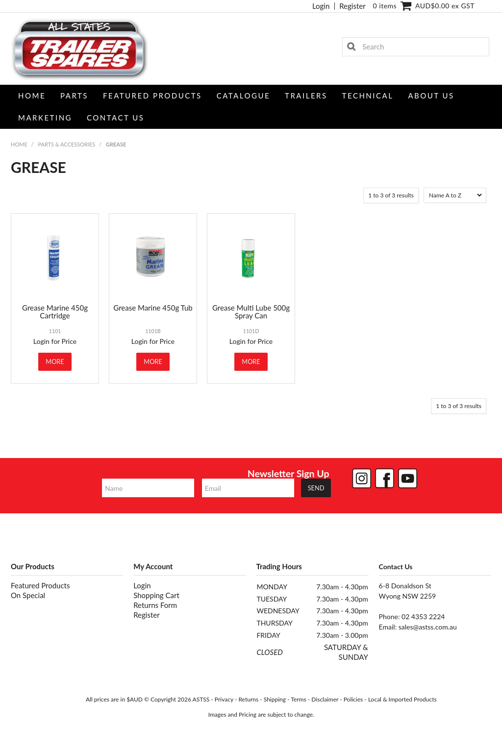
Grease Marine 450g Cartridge (55, 311)
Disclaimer (324, 699)
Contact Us (115, 117)
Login (320, 6)
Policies (353, 699)
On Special (28, 595)
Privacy (224, 699)
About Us (431, 95)
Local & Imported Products (402, 699)
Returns (248, 699)
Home (32, 95)
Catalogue (243, 95)
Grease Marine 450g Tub (152, 307)
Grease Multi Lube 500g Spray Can (251, 311)
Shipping (275, 699)
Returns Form (155, 605)
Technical (368, 95)
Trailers (306, 95)
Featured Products (152, 95)
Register (352, 6)
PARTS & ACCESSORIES (66, 144)
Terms (298, 699)
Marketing (45, 117)
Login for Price (54, 341)
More (55, 361)
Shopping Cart (156, 595)
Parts (74, 95)
